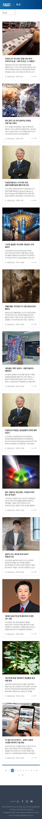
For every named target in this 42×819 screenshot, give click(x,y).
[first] (6, 770)
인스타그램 (27, 801)
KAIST (7, 5)
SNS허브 (13, 801)
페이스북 (22, 801)
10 (37, 770)
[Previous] (9, 770)
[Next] (19, 775)
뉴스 (18, 4)
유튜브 (31, 801)
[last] (22, 775)
